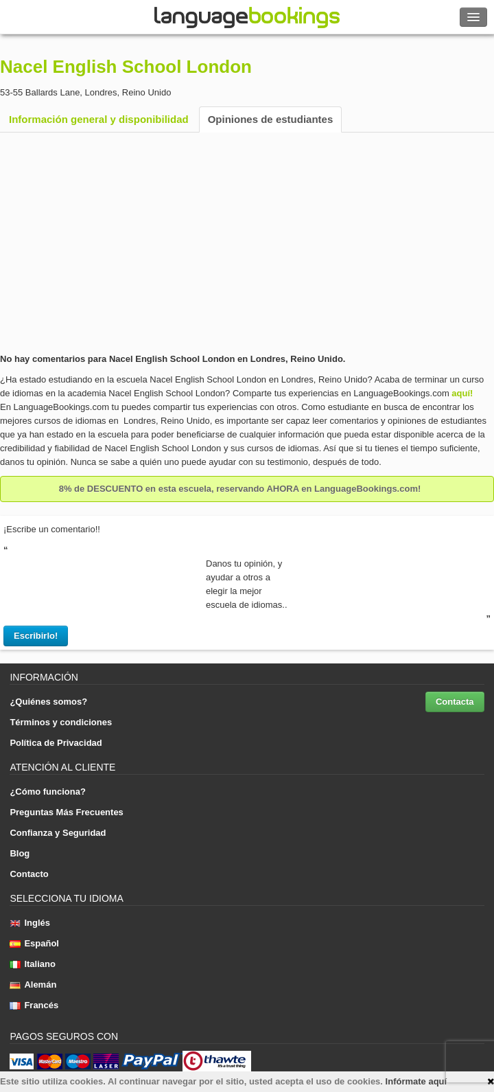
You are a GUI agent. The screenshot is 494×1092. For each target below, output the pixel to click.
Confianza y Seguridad (58, 833)
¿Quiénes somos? (48, 701)
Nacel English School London (126, 66)
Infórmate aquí (416, 1081)
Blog (20, 853)
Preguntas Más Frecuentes (66, 812)
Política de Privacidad (56, 743)
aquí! (462, 393)
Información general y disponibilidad (99, 119)
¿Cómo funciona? (48, 791)
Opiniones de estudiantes (270, 119)
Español (34, 943)
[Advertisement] (247, 242)
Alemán (33, 984)
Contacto (29, 874)
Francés (34, 1005)
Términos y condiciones (61, 722)
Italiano (33, 964)
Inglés (30, 923)
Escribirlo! (36, 635)
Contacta (455, 701)
